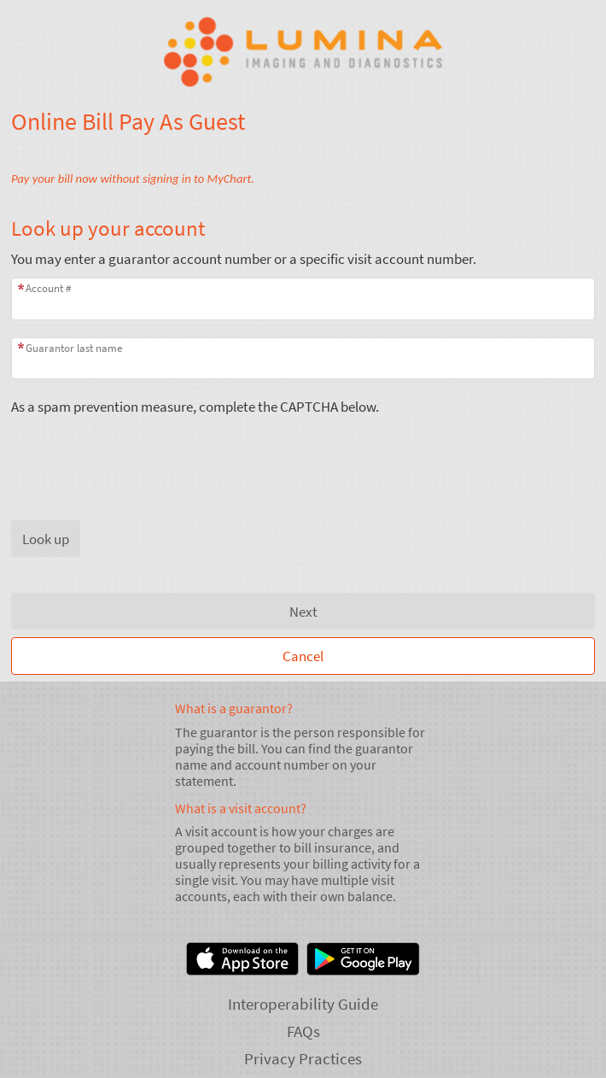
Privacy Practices (303, 1058)
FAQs (303, 1031)
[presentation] (141, 449)
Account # (48, 288)
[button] (45, 539)
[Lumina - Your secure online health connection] (303, 52)
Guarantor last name (74, 348)
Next (303, 611)
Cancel (303, 656)
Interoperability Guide (303, 1003)
